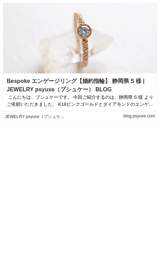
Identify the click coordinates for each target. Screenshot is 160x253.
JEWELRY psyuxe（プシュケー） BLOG (43, 116)
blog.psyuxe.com (139, 115)
